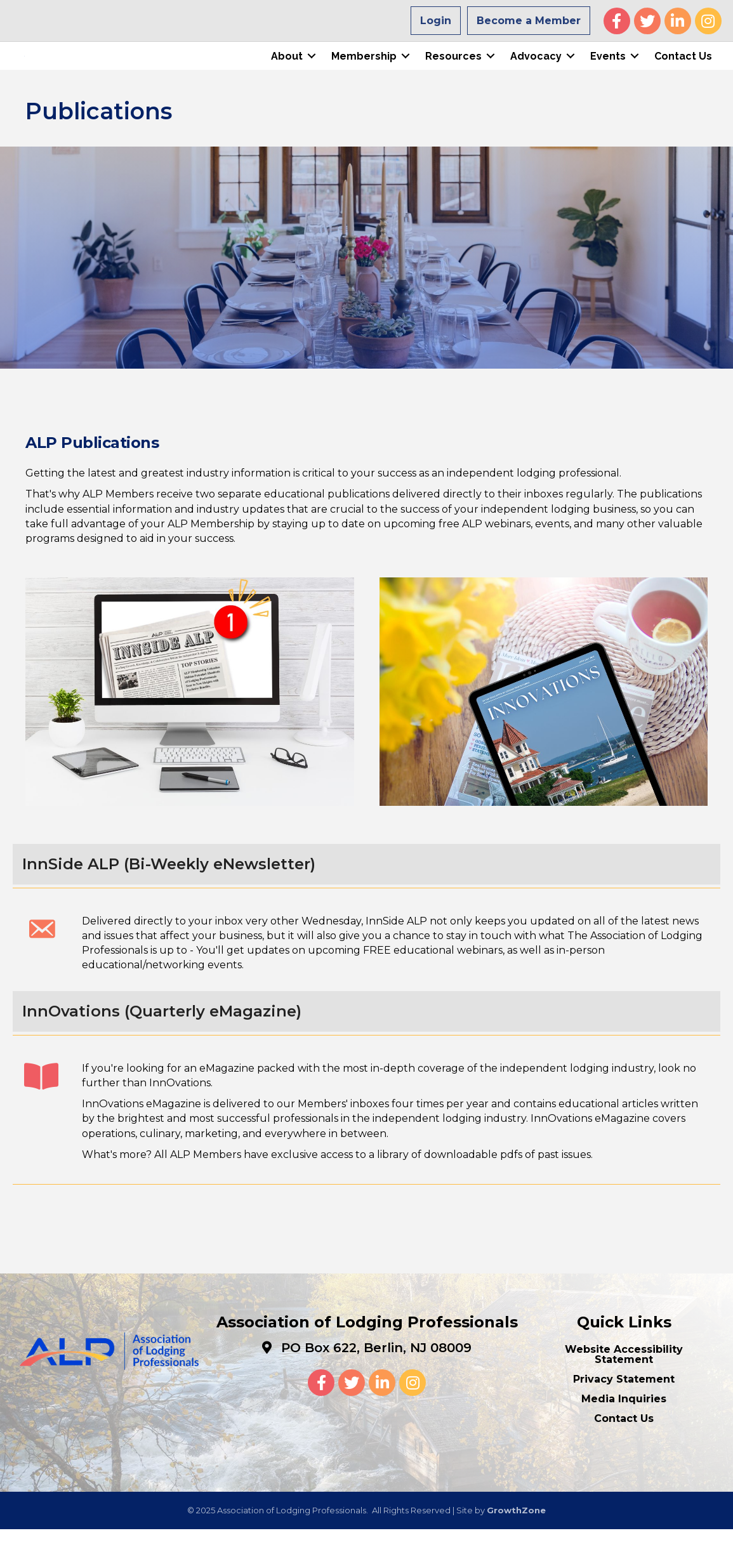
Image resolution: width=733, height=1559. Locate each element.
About (285, 71)
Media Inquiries (623, 1429)
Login (435, 21)
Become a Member (529, 21)
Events (606, 71)
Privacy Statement (624, 1409)
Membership (362, 71)
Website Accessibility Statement (624, 1384)
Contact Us (682, 71)
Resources (452, 71)
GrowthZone (516, 1540)
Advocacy (534, 71)
